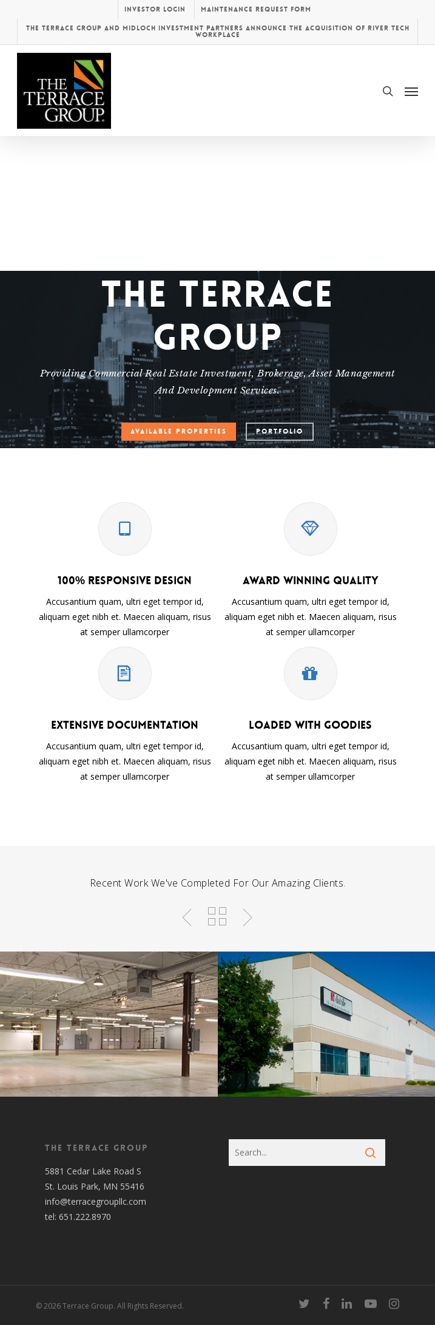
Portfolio (279, 431)
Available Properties (178, 431)
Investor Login (155, 9)
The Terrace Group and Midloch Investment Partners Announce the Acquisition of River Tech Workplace (218, 31)
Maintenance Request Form (256, 9)
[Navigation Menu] (411, 91)
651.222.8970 (85, 1216)
